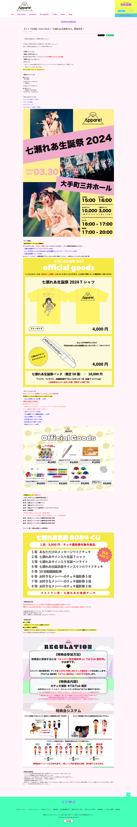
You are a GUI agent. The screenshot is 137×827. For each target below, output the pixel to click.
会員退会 (117, 809)
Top (12, 14)
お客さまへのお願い (90, 809)
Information (21, 14)
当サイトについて (21, 809)
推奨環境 (100, 809)
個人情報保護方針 (65, 809)
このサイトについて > (126, 8)
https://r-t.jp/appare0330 (38, 69)
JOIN (121, 11)
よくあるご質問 (109, 809)
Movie (63, 14)
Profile (54, 14)
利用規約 (55, 809)
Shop (70, 14)
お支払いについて (46, 809)
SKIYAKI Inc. (76, 817)
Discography (44, 14)
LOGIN (130, 11)
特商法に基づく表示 (77, 809)
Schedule (32, 14)
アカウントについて (33, 809)
